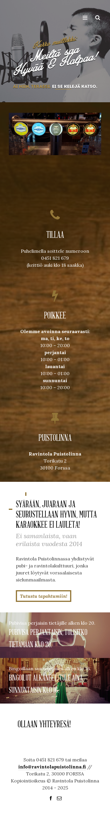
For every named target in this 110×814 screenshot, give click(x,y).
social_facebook (50, 798)
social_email (59, 798)
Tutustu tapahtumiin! (43, 596)
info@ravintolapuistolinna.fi (52, 767)
